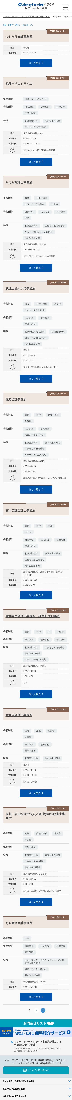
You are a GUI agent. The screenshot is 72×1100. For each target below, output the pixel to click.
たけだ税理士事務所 (19, 182)
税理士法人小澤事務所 (20, 288)
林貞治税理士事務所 (19, 715)
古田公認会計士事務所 (20, 510)
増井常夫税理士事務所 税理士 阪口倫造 (33, 616)
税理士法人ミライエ (19, 83)
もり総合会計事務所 (19, 923)
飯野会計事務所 (16, 399)
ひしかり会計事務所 (19, 36)
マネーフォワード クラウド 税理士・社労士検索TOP (26, 17)
